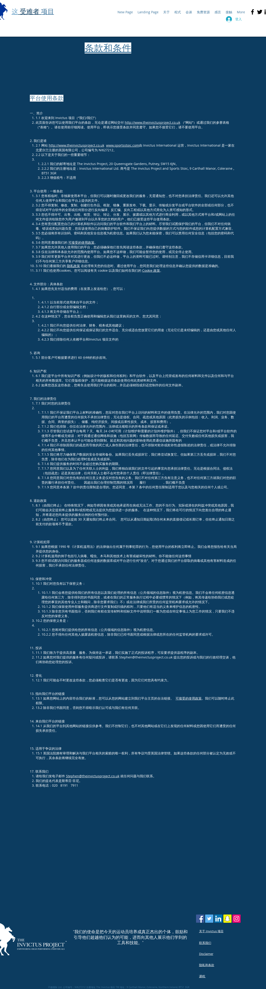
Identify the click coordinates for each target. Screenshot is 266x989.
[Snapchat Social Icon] (227, 919)
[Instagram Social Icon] (236, 919)
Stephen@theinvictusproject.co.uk (92, 776)
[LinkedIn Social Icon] (218, 919)
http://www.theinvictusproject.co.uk (152, 122)
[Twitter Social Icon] (209, 919)
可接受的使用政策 (81, 242)
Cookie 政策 (151, 270)
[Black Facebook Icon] (252, 11)
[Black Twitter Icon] (259, 11)
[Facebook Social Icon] (200, 919)
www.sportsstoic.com (122, 145)
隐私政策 (73, 266)
